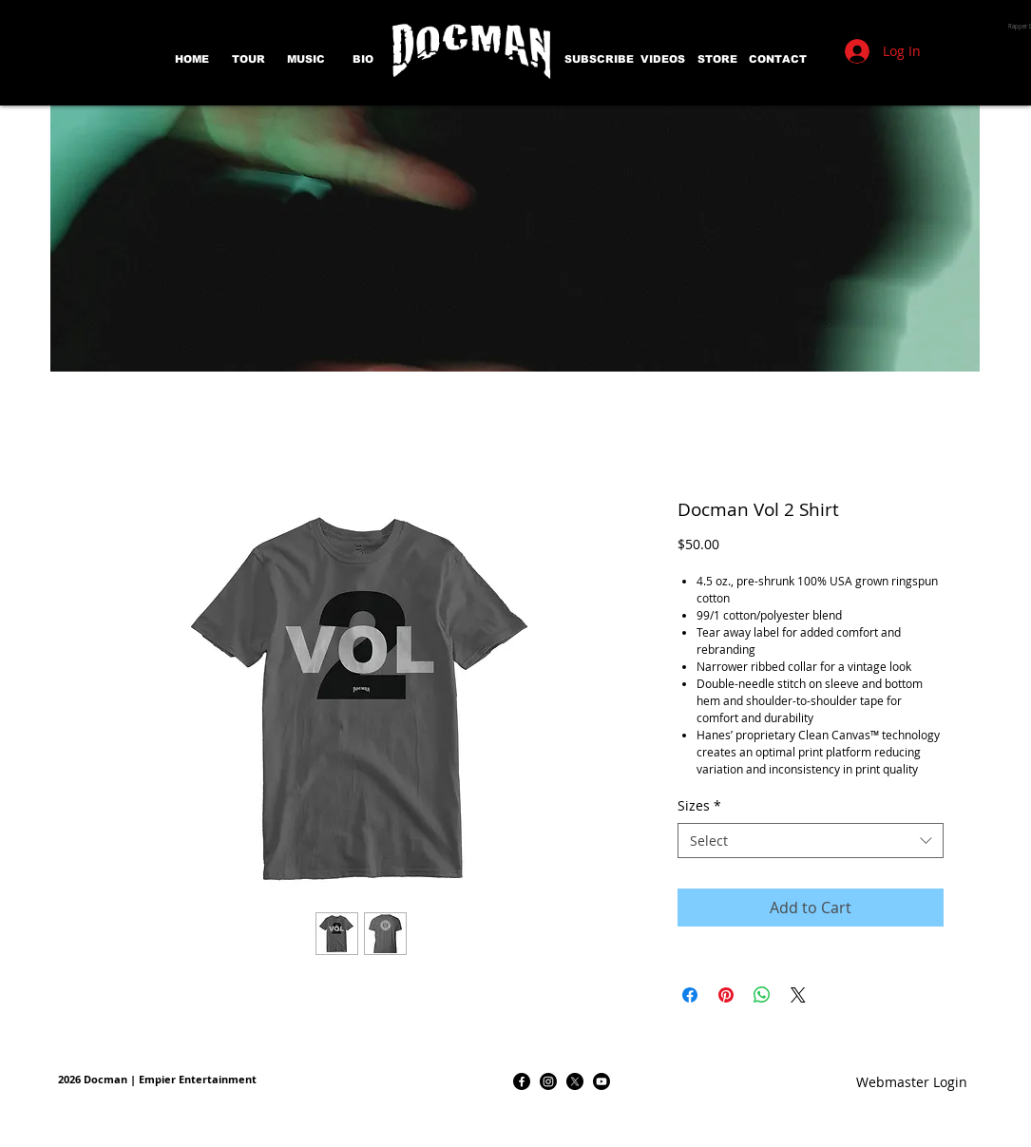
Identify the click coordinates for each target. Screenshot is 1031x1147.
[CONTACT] (777, 60)
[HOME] (191, 60)
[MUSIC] (305, 60)
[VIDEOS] (663, 60)
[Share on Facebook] (689, 995)
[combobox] (811, 841)
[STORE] (717, 60)
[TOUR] (248, 60)
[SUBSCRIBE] (599, 60)
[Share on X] (798, 995)
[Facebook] (521, 1081)
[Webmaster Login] (912, 1081)
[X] (574, 1081)
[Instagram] (548, 1081)
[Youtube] (601, 1081)
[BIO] (362, 60)
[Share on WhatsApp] (762, 995)
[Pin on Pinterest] (726, 995)
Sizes (699, 805)
